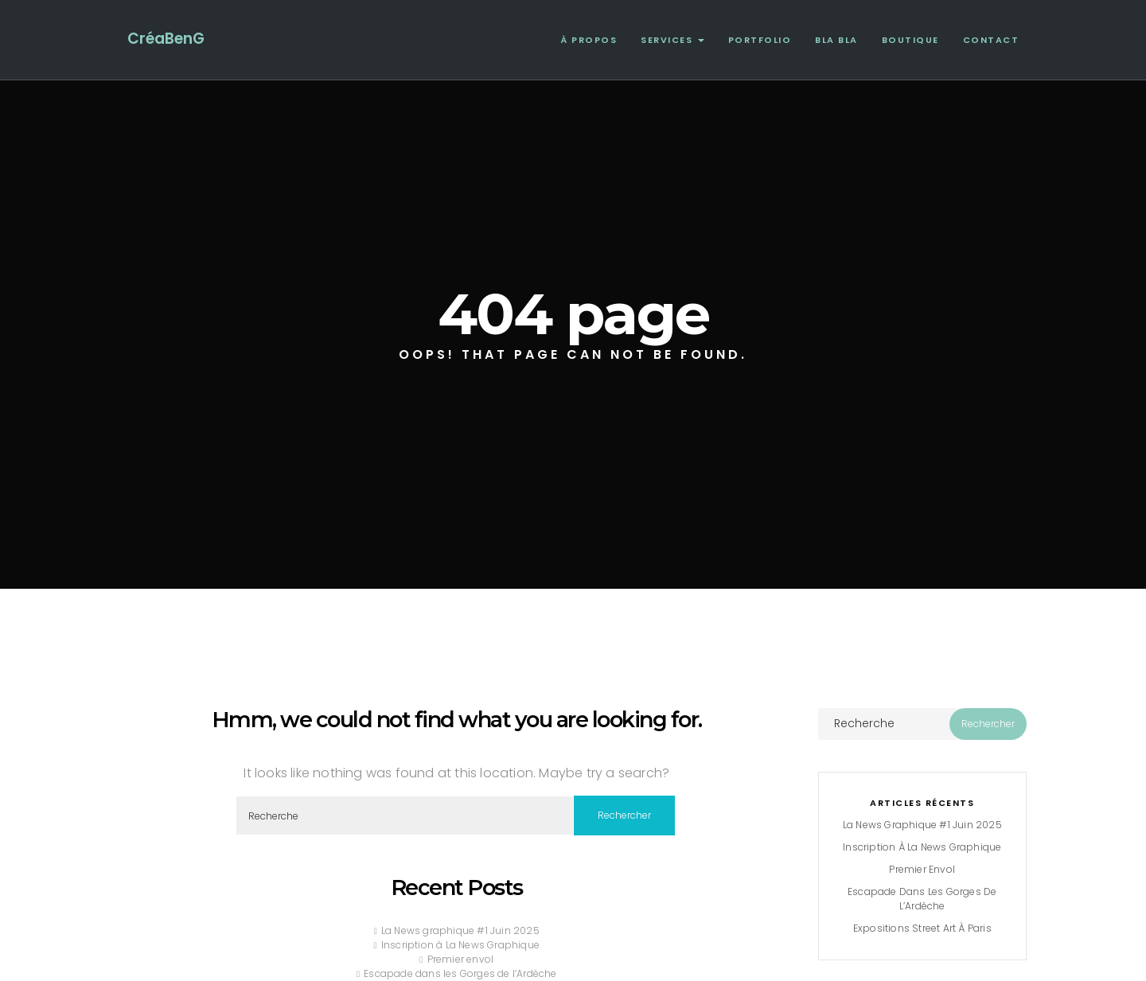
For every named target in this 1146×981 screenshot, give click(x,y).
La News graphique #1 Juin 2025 (460, 930)
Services (672, 39)
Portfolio (760, 39)
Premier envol (460, 959)
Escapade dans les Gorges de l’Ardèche (460, 973)
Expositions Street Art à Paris (922, 928)
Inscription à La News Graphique (460, 945)
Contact (991, 39)
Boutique (910, 39)
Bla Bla (836, 39)
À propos (588, 39)
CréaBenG (166, 38)
